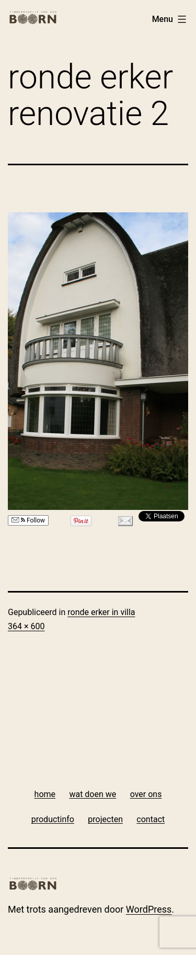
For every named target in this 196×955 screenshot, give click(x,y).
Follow (28, 520)
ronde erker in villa (101, 612)
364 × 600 (26, 626)
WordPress (148, 909)
